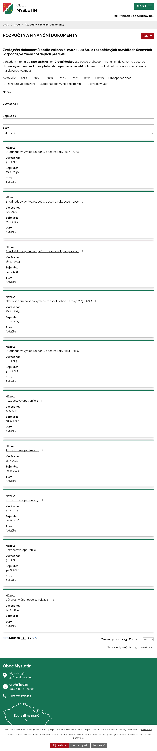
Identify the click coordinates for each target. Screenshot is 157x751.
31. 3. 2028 (12, 271)
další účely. (146, 729)
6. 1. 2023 (11, 361)
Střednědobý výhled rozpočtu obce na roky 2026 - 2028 (45, 201)
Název (7, 92)
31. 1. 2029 (12, 221)
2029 (101, 78)
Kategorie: (9, 77)
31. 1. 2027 (12, 371)
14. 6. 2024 (12, 609)
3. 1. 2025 (11, 211)
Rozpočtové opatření (21, 83)
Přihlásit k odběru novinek (136, 16)
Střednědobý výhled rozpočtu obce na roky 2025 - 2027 (45, 251)
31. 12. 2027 (12, 321)
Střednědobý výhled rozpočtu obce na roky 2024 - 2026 (45, 350)
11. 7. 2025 (12, 460)
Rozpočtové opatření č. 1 (25, 400)
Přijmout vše (59, 745)
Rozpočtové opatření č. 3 (25, 500)
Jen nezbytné (79, 745)
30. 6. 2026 (12, 420)
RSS (148, 35)
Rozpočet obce (121, 78)
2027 (75, 78)
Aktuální (11, 182)
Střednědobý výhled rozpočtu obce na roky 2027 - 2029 (45, 151)
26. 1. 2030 (12, 172)
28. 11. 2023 (13, 311)
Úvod (6, 24)
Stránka (14, 637)
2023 (24, 78)
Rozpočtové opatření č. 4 (25, 550)
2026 (62, 78)
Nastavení (99, 745)
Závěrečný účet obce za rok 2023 (30, 599)
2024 (37, 78)
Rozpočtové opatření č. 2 (25, 450)
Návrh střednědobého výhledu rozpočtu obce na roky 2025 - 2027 (52, 301)
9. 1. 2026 (11, 162)
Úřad (17, 24)
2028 (88, 78)
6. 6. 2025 (11, 410)
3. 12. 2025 (12, 510)
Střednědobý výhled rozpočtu (61, 83)
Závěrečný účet (98, 83)
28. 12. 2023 (13, 261)
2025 (50, 78)
